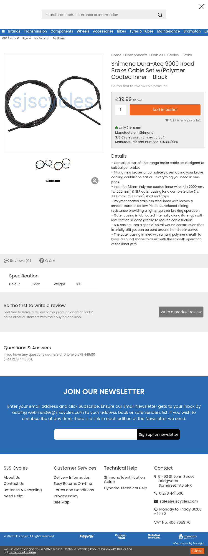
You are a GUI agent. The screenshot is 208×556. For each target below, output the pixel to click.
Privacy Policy (66, 496)
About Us (12, 477)
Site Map (62, 502)
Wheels (83, 31)
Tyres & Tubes (142, 31)
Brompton (191, 31)
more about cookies (22, 552)
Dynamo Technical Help (125, 488)
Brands (14, 31)
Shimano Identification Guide (124, 479)
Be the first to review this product (139, 86)
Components (62, 31)
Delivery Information (72, 477)
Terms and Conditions (74, 490)
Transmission (35, 31)
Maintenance (168, 31)
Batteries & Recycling (23, 490)
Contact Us (14, 483)
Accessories (103, 31)
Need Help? (14, 496)
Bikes (121, 31)
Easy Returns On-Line (73, 483)
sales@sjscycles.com (179, 501)
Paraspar (198, 543)
